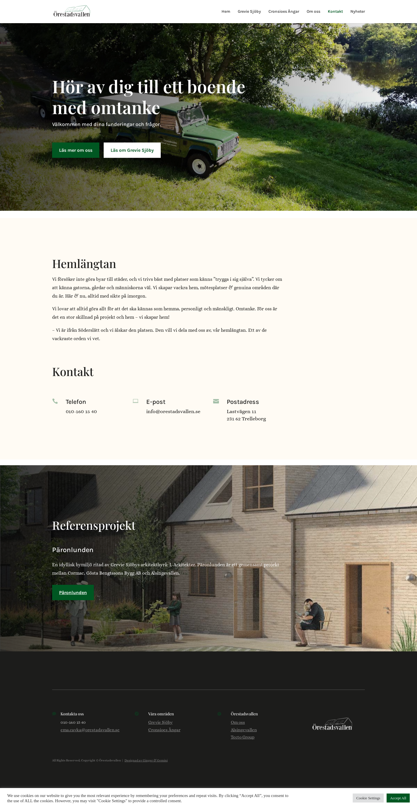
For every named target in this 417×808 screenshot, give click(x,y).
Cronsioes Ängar (283, 12)
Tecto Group (243, 737)
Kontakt (335, 12)
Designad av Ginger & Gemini (146, 760)
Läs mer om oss (75, 148)
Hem (226, 12)
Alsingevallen (244, 729)
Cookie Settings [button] (368, 798)
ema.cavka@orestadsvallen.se (90, 729)
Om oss (313, 12)
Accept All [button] (398, 798)
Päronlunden (73, 592)
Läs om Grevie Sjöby (132, 148)
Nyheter (357, 12)
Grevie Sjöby (249, 12)
